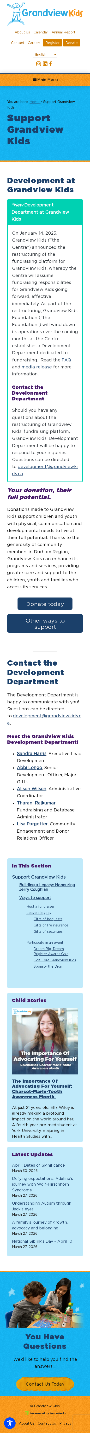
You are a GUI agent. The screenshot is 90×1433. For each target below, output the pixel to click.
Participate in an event (44, 942)
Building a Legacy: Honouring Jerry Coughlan (47, 887)
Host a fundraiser (40, 906)
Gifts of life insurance (51, 925)
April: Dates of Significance (38, 1165)
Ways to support (35, 897)
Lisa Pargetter (32, 824)
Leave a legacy (38, 912)
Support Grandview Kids (39, 877)
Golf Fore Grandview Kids (55, 960)
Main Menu (47, 79)
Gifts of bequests (48, 919)
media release (37, 367)
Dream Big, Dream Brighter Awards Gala (51, 951)
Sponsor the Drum (48, 966)
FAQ (66, 360)
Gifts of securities (48, 931)
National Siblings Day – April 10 (42, 1241)
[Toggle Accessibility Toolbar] (10, 1423)
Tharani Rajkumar (36, 803)
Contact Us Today (45, 1384)
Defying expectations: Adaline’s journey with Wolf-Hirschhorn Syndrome (42, 1184)
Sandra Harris (31, 753)
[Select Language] (45, 54)
